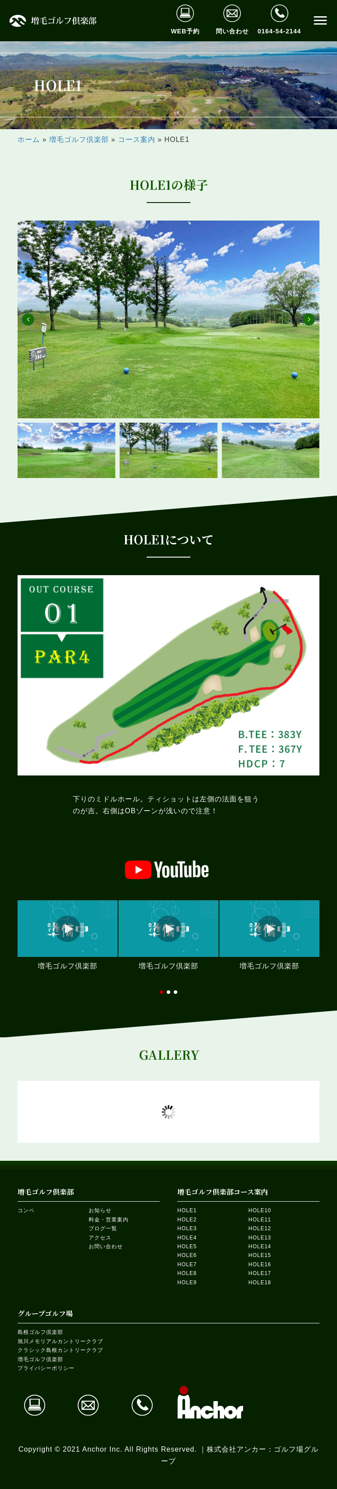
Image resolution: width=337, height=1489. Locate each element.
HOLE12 (259, 1228)
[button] (320, 20)
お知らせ (100, 1210)
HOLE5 (187, 1246)
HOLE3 (187, 1228)
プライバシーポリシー (46, 1368)
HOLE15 (259, 1255)
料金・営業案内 (109, 1220)
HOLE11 (259, 1220)
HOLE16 (259, 1264)
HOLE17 (259, 1273)
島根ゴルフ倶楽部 (40, 1332)
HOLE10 (259, 1210)
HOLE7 (187, 1264)
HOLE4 (187, 1238)
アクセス (100, 1238)
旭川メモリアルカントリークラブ (60, 1341)
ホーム (29, 139)
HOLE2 (187, 1220)
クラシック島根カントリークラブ (60, 1350)
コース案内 (136, 139)
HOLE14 (259, 1246)
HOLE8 (187, 1273)
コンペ (26, 1210)
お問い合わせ (106, 1246)
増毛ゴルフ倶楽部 (79, 139)
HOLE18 (259, 1282)
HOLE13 (259, 1238)
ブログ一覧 (103, 1228)
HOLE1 (187, 1210)
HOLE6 (187, 1255)
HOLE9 (187, 1282)
